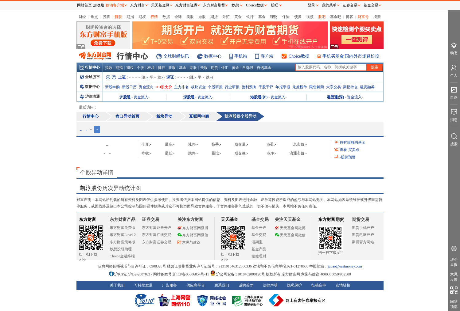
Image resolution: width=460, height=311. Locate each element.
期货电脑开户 (363, 235)
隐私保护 (294, 285)
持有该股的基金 (352, 142)
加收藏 (98, 5)
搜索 (377, 17)
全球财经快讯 (176, 56)
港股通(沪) (258, 97)
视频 (310, 17)
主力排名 (181, 87)
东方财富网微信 (192, 235)
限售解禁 (316, 87)
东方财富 (87, 219)
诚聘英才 (246, 285)
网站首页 (84, 5)
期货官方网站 (363, 242)
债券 (298, 17)
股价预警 (348, 157)
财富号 (363, 17)
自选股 (247, 68)
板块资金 (198, 87)
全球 (178, 17)
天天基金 (229, 219)
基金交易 (258, 235)
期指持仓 (350, 87)
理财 (274, 17)
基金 (262, 17)
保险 (286, 17)
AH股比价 (164, 87)
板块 (151, 68)
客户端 (267, 56)
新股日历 (129, 87)
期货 (214, 17)
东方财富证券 (186, 5)
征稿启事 (318, 285)
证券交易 (350, 5)
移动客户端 (115, 5)
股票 (106, 17)
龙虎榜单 (299, 87)
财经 (82, 17)
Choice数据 (299, 56)
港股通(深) (335, 97)
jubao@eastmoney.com (345, 266)
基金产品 (258, 249)
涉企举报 (454, 262)
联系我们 (221, 285)
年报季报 (282, 87)
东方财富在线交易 (156, 235)
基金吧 (335, 17)
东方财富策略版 (122, 242)
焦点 (94, 17)
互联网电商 (199, 116)
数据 (166, 17)
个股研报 (215, 87)
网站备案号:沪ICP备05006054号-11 (181, 274)
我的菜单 (329, 5)
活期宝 (257, 242)
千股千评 (266, 87)
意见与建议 (189, 242)
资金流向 (146, 87)
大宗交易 (333, 87)
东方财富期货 (331, 219)
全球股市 (90, 77)
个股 (140, 68)
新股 (118, 17)
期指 (130, 17)
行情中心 (90, 67)
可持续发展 (143, 285)
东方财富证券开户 (156, 228)
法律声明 (270, 285)
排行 (161, 68)
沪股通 (125, 97)
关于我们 (117, 285)
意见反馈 (454, 277)
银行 (250, 17)
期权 (142, 17)
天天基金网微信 (290, 235)
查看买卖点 (349, 150)
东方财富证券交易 (156, 242)
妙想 (235, 5)
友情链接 (343, 285)
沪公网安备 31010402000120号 (237, 274)
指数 (108, 68)
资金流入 (141, 97)
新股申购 (112, 87)
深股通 (188, 97)
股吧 (322, 17)
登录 (311, 5)
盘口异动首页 (127, 116)
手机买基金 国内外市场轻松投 (351, 56)
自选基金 (264, 68)
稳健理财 (258, 256)
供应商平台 (195, 285)
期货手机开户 (363, 228)
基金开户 (258, 228)
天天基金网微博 (290, 228)
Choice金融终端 (122, 256)
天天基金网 (160, 5)
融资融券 (367, 87)
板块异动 (164, 116)
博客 (349, 17)
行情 (154, 17)
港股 (202, 17)
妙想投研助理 (121, 249)
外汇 (226, 17)
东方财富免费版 (122, 228)
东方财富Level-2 (123, 235)
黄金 (238, 17)
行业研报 (232, 87)
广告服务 (169, 285)
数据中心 (212, 56)
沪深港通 (90, 96)
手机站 (240, 56)
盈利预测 (249, 87)
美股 (190, 17)
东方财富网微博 (192, 228)
